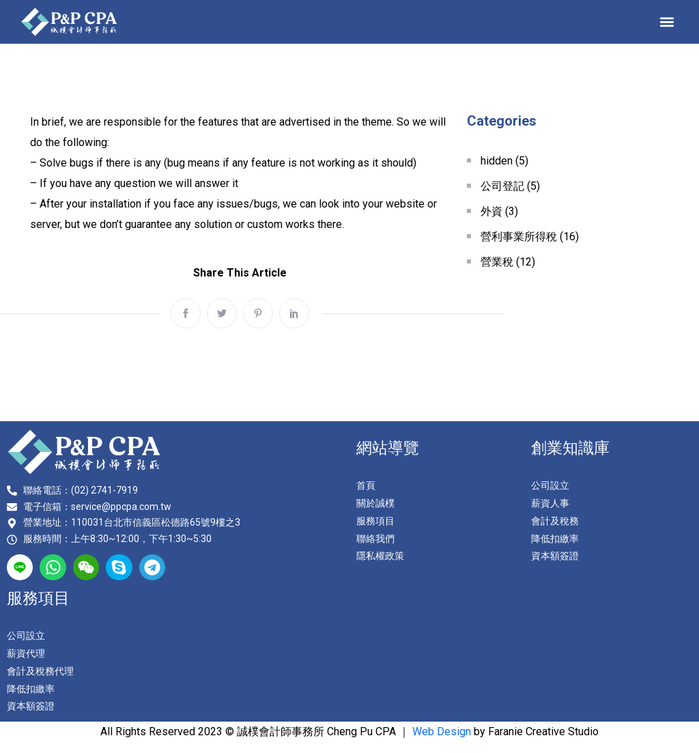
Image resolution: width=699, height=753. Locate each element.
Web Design (441, 731)
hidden (497, 160)
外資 (491, 211)
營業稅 (497, 261)
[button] (667, 21)
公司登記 (502, 186)
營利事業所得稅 (519, 236)
